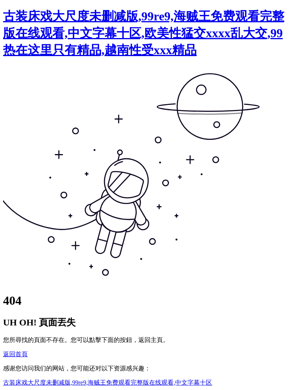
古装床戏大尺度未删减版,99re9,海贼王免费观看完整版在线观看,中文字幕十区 (107, 382)
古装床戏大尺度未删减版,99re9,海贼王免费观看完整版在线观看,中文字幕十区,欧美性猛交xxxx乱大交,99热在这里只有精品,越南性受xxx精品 (143, 33)
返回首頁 (15, 354)
